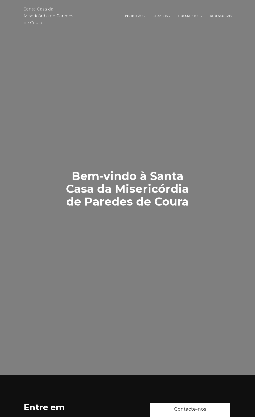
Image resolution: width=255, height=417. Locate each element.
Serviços (162, 16)
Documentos (190, 16)
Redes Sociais (220, 16)
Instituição (135, 16)
